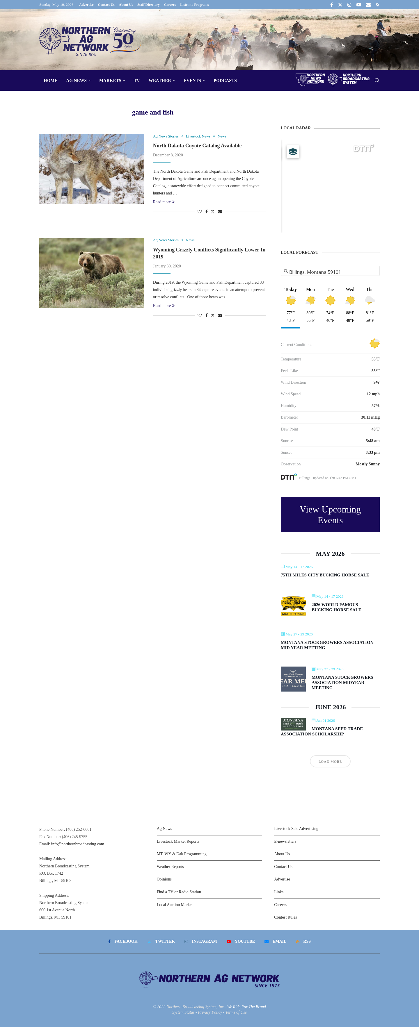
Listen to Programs (194, 5)
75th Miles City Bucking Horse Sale (325, 575)
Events (192, 80)
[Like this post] (200, 212)
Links (278, 892)
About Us (126, 5)
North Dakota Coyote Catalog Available (197, 146)
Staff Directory (148, 5)
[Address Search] (330, 272)
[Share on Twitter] (213, 211)
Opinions (164, 879)
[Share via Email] (220, 212)
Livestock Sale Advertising (296, 828)
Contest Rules (285, 917)
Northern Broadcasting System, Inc (195, 1007)
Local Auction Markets (175, 905)
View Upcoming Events (330, 514)
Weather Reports (170, 867)
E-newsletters (285, 841)
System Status (183, 1012)
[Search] (377, 80)
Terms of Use (236, 1012)
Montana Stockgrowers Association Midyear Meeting (342, 682)
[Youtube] (358, 4)
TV (137, 80)
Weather (160, 80)
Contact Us (106, 5)
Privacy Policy (210, 1012)
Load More (330, 762)
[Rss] (377, 4)
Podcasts (225, 80)
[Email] (368, 4)
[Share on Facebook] (206, 212)
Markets (110, 80)
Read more (164, 202)
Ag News (76, 80)
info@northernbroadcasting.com (77, 844)
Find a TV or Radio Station (179, 892)
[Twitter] (340, 4)
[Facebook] (331, 4)
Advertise (86, 5)
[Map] (330, 186)
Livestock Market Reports (178, 841)
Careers (170, 5)
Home (51, 80)
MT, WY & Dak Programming (182, 854)
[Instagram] (349, 4)
